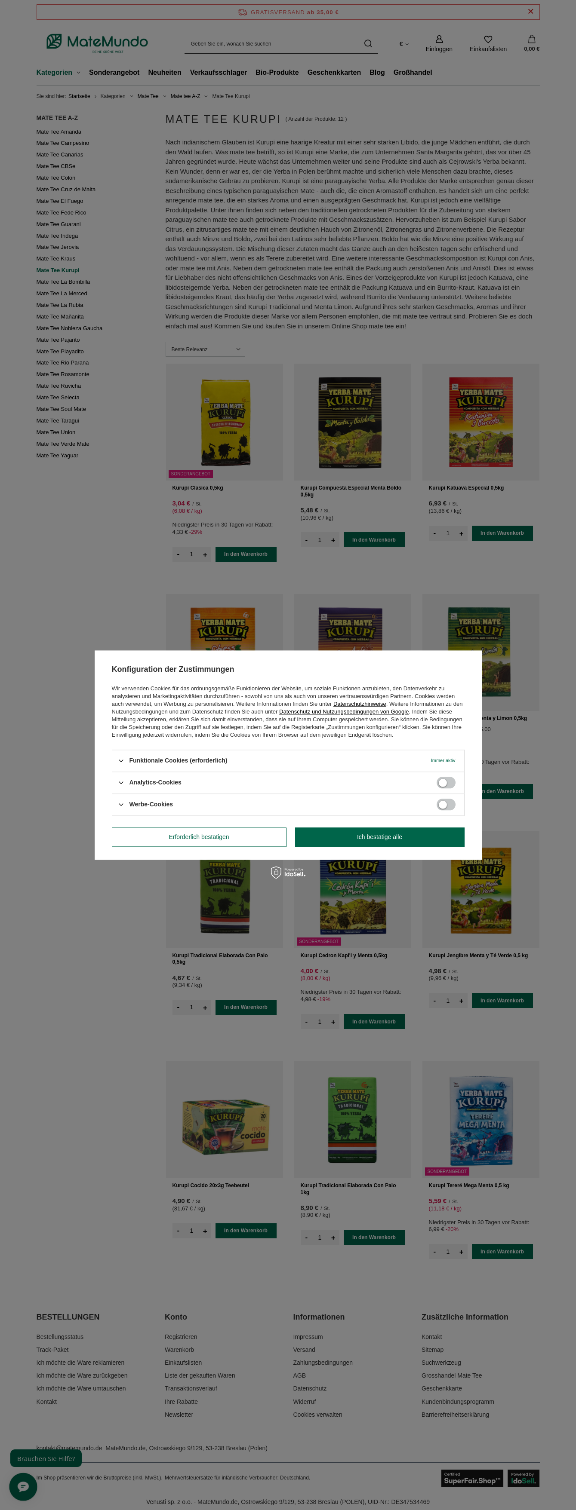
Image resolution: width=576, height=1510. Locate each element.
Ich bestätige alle (379, 836)
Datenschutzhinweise (359, 704)
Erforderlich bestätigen (199, 836)
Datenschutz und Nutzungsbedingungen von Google (344, 711)
